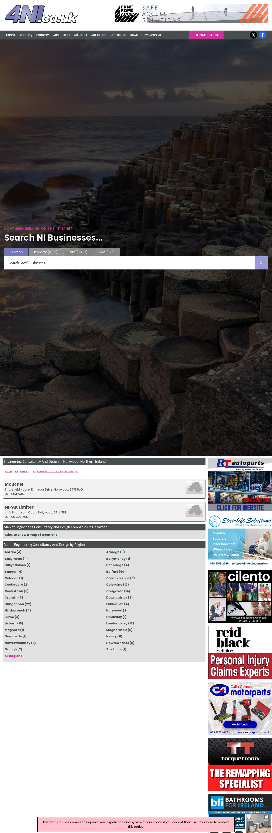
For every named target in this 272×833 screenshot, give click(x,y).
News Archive (151, 35)
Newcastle (13, 636)
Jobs (66, 35)
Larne (9, 617)
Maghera (12, 630)
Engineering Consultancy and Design (55, 471)
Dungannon (14, 604)
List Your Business (206, 35)
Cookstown (14, 591)
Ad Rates (80, 35)
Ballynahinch (15, 565)
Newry (111, 636)
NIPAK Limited (20, 507)
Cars (56, 35)
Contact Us (117, 35)
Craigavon (114, 591)
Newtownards (117, 643)
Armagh (112, 552)
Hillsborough (15, 610)
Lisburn (11, 623)
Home (10, 35)
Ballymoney (116, 559)
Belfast (112, 571)
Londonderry (117, 623)
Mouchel (14, 484)
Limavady (114, 617)
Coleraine (114, 584)
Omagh (11, 649)
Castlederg (14, 584)
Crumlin (11, 597)
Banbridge (114, 565)
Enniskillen (114, 604)
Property (42, 35)
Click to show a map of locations (31, 535)
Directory (26, 35)
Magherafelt (116, 630)
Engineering (22, 471)
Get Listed (98, 35)
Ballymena (13, 559)
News (134, 35)
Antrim (10, 552)
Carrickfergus (117, 578)
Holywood (114, 610)
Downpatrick (116, 597)
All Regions (13, 656)
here (209, 822)
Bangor (11, 571)
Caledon (11, 578)
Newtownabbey (17, 643)
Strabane (114, 649)
